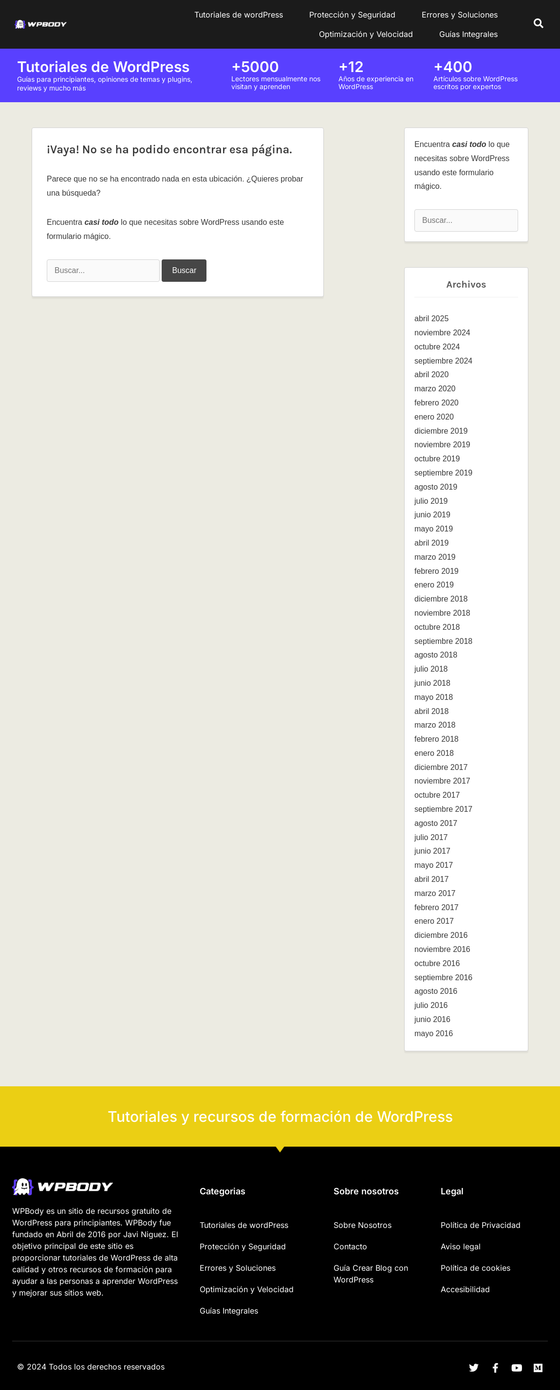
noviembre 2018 (442, 613)
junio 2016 (432, 1019)
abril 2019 (431, 543)
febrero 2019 (436, 571)
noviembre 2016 (442, 949)
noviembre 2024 (442, 333)
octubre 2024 (437, 347)
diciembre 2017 (440, 767)
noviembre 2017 (442, 781)
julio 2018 (431, 669)
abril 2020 (431, 374)
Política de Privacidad (481, 1225)
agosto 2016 (435, 991)
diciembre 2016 (440, 935)
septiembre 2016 (443, 977)
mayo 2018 (433, 697)
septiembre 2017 (443, 809)
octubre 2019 (437, 459)
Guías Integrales (468, 34)
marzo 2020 (435, 388)
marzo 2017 (435, 893)
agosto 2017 (435, 823)
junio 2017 (432, 851)
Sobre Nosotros (363, 1225)
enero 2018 (434, 753)
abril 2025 (431, 318)
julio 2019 (431, 501)
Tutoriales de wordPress (238, 14)
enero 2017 (434, 921)
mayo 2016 (433, 1033)
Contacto (350, 1246)
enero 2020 (434, 417)
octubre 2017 (437, 795)
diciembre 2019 (440, 431)
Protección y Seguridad (352, 14)
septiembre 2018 (443, 641)
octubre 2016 (437, 963)
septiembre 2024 (443, 361)
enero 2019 (434, 585)
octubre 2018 (437, 627)
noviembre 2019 (442, 444)
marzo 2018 (435, 725)
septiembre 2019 (443, 473)
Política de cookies (475, 1268)
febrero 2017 (436, 907)
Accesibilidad (465, 1289)
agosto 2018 (435, 655)
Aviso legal (461, 1246)
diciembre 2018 (440, 599)
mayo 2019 (433, 529)
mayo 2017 (433, 865)
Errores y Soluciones (460, 14)
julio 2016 (431, 1005)
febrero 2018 (436, 739)
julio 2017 (431, 837)
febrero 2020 (436, 403)
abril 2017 (431, 879)
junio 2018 (432, 683)
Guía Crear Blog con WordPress (371, 1273)
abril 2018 (431, 711)
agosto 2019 (435, 487)
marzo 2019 (435, 557)
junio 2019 (432, 515)
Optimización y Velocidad (366, 34)
